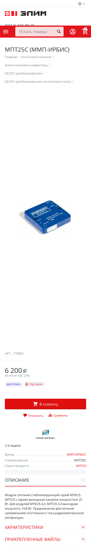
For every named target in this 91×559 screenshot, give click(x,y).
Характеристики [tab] (45, 548)
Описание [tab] (45, 501)
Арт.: (8, 374)
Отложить (33, 436)
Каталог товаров (5, 31)
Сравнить (58, 436)
